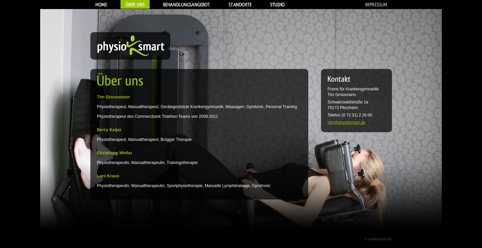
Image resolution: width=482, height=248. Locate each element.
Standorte (240, 4)
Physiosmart (130, 46)
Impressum (376, 4)
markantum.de (380, 239)
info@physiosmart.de (347, 122)
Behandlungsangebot (186, 4)
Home (101, 4)
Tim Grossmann (342, 94)
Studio (277, 4)
